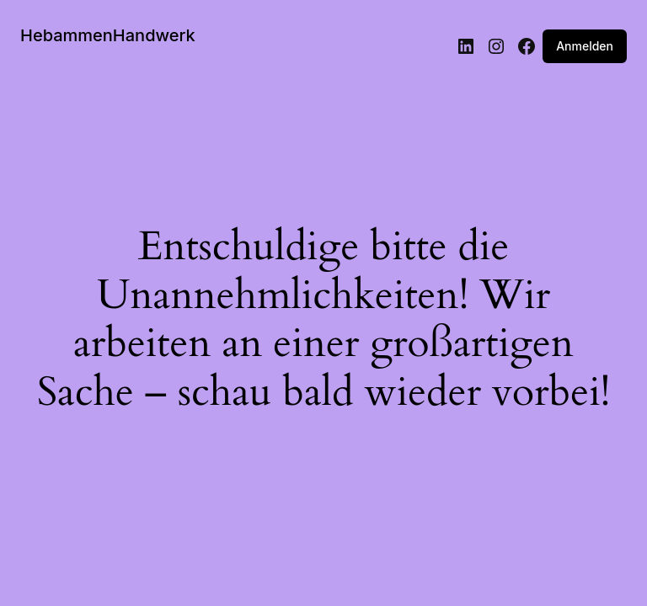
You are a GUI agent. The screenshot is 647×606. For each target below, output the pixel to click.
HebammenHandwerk (107, 35)
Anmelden (584, 46)
